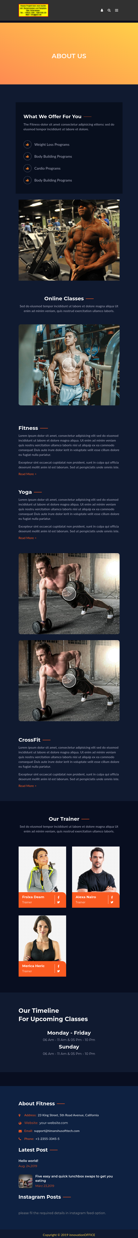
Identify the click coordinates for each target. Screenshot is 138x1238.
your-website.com (46, 1121)
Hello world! (28, 1159)
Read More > (28, 472)
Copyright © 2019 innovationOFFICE (69, 1232)
